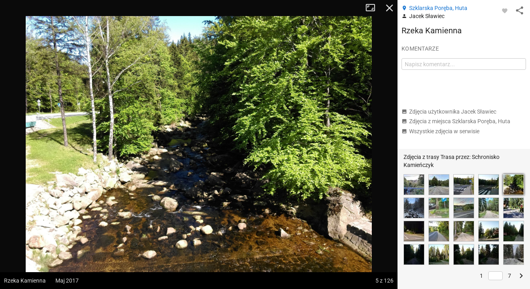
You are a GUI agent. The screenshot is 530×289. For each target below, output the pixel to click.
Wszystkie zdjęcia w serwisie (440, 131)
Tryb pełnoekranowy (373, 8)
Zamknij (389, 8)
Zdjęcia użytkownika (449, 111)
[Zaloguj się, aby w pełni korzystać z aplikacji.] (504, 10)
